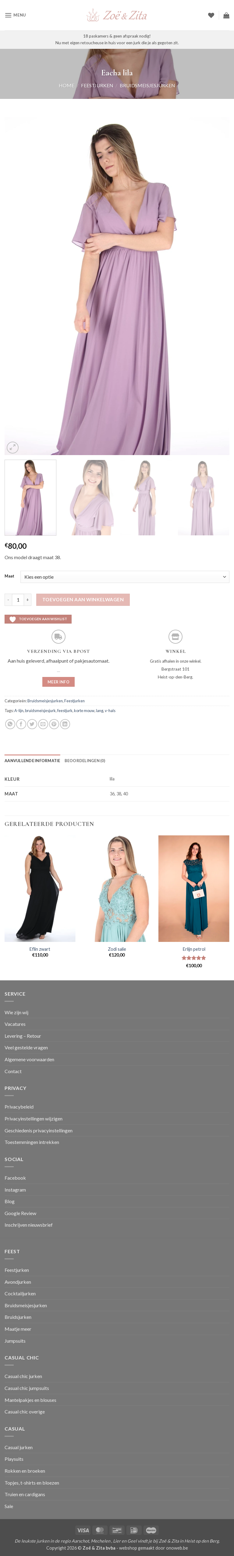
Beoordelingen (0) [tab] (85, 760)
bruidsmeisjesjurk (40, 710)
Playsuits (14, 1459)
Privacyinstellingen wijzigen (33, 1118)
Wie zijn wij (16, 1012)
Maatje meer (18, 1329)
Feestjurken (97, 85)
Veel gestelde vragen (26, 1047)
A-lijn (18, 710)
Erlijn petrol (194, 949)
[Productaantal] (18, 600)
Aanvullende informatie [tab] (32, 760)
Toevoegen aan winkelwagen (83, 599)
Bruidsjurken (18, 1317)
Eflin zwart (40, 949)
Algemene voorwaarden (29, 1059)
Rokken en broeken (25, 1471)
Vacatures (15, 1024)
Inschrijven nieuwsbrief (29, 1225)
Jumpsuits (15, 1341)
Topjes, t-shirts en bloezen (32, 1482)
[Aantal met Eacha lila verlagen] (8, 600)
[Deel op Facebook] (21, 724)
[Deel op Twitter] (32, 724)
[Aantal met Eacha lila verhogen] (27, 600)
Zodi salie (117, 949)
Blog (10, 1201)
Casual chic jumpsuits (27, 1388)
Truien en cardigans (25, 1494)
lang (99, 710)
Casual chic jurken (23, 1376)
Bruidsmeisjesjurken (147, 85)
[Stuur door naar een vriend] (43, 724)
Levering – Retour (23, 1036)
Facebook (15, 1178)
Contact (13, 1071)
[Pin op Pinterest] (54, 724)
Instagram (15, 1189)
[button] (15, 15)
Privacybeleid (19, 1106)
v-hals (110, 710)
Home (66, 85)
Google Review (20, 1213)
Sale (9, 1506)
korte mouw (84, 710)
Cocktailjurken (20, 1293)
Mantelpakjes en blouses (30, 1400)
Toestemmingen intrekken (32, 1142)
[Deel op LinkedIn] (65, 724)
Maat (9, 576)
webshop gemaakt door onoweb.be (153, 1548)
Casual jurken (19, 1447)
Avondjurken (18, 1282)
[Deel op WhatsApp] (10, 724)
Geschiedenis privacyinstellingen (39, 1130)
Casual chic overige (25, 1411)
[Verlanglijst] (211, 15)
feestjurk (65, 710)
